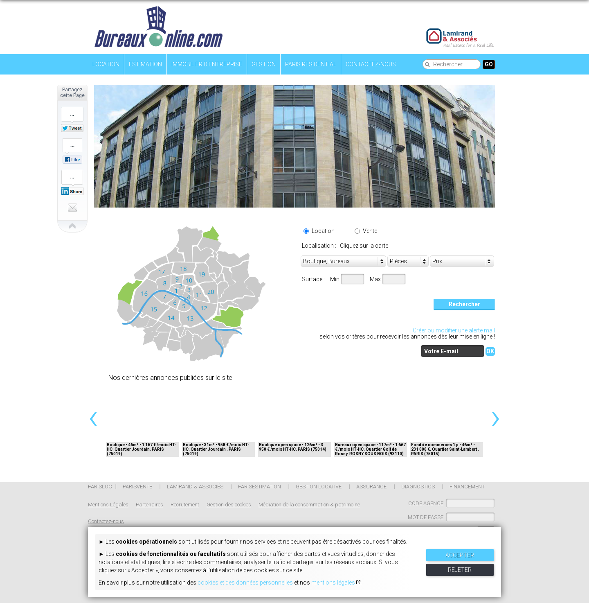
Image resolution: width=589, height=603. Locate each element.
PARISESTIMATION (259, 486)
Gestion (264, 64)
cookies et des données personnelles (245, 582)
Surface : (313, 279)
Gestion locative (319, 486)
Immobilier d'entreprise (206, 64)
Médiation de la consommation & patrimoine (309, 504)
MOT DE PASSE (425, 517)
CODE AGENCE (425, 503)
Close (58, 224)
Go (489, 64)
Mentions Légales (108, 504)
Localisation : (320, 245)
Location (105, 64)
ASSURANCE (371, 486)
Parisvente (137, 486)
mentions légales (333, 582)
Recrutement (185, 504)
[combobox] (462, 261)
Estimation (145, 64)
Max (375, 279)
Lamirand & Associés (195, 486)
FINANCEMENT (467, 486)
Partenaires (149, 504)
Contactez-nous (371, 64)
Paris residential (310, 64)
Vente (370, 231)
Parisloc (100, 486)
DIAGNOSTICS (418, 486)
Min (334, 279)
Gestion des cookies (229, 504)
